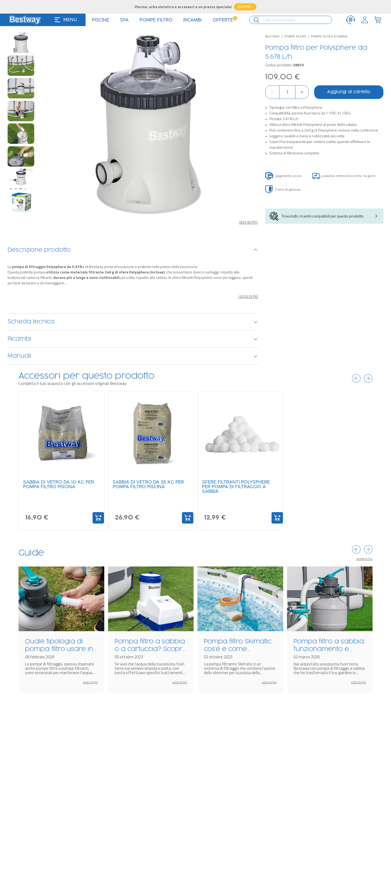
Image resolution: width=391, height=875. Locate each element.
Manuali (133, 356)
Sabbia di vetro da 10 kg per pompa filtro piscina (58, 484)
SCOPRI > (245, 6)
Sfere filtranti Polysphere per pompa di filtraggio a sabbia (236, 487)
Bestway (272, 36)
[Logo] (25, 20)
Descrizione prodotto (133, 250)
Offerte (225, 20)
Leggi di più (248, 296)
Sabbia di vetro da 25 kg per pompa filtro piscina (148, 484)
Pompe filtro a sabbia (329, 36)
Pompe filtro (295, 36)
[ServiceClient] (350, 19)
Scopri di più (364, 559)
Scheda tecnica (133, 322)
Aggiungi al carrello (348, 92)
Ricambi (133, 339)
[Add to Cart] (98, 518)
